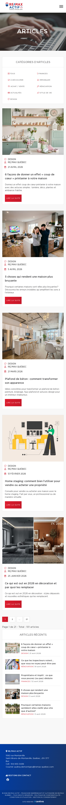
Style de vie (44, 93)
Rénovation (44, 86)
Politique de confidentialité (47, 795)
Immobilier (43, 80)
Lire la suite (13, 198)
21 (27, 619)
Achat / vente (16, 86)
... (19, 619)
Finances (42, 73)
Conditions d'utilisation (20, 797)
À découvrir (15, 80)
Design (12, 99)
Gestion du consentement (45, 797)
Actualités (14, 93)
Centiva (39, 801)
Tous (11, 73)
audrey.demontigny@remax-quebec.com (34, 767)
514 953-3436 (17, 764)
